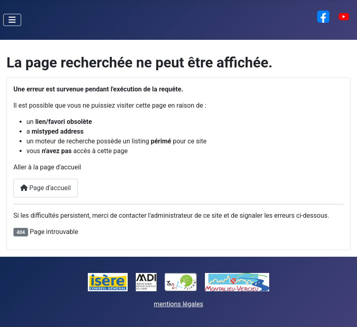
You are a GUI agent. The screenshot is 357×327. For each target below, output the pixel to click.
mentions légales (178, 304)
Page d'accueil (45, 188)
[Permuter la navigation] (12, 20)
